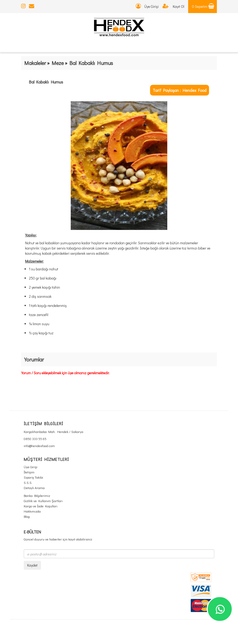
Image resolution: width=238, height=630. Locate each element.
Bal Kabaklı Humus (46, 82)
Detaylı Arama (34, 487)
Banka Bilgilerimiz (37, 495)
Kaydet (32, 565)
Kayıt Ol (173, 6)
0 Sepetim (203, 6)
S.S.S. (28, 482)
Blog (27, 516)
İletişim (29, 472)
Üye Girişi (147, 6)
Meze (58, 63)
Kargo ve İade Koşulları (40, 506)
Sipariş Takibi (33, 477)
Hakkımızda (32, 511)
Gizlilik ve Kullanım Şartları (43, 500)
